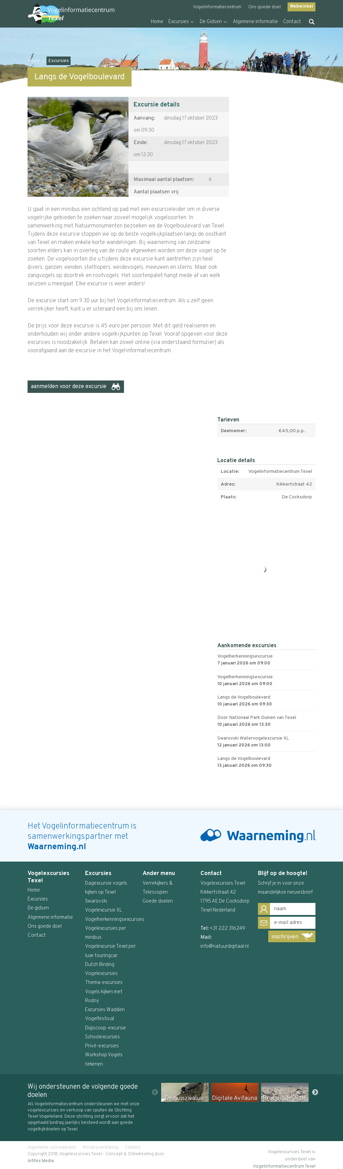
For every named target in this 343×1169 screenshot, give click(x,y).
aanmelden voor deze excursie (68, 386)
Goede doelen (158, 901)
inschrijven (284, 937)
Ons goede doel (264, 7)
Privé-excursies (102, 1046)
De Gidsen (211, 22)
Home (157, 22)
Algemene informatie (255, 22)
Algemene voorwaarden (52, 1147)
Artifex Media (41, 1161)
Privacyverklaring (100, 1147)
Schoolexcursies (102, 1037)
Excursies (178, 22)
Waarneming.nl (57, 847)
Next (315, 1092)
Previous (155, 1092)
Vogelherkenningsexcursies (114, 919)
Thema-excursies (104, 982)
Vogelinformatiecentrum (217, 7)
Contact (292, 22)
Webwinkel (301, 6)
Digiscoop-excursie (105, 1028)
